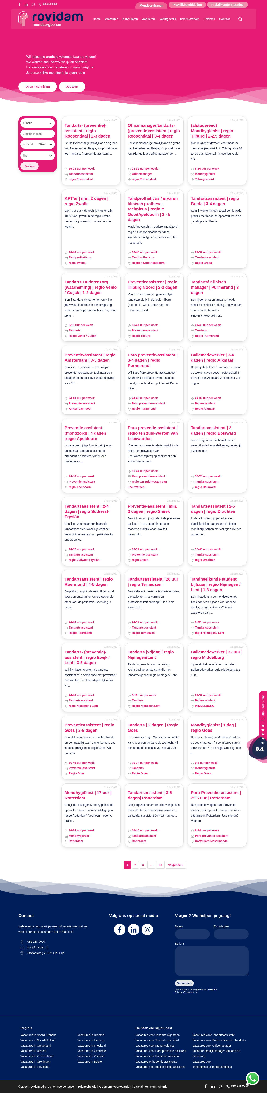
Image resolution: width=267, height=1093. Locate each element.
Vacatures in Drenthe (90, 1035)
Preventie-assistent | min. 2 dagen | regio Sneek (152, 509)
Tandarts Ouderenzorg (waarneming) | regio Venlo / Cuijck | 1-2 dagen (91, 287)
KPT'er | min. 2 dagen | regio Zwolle (86, 201)
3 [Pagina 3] (143, 865)
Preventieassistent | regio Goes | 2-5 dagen (89, 728)
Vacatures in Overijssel (91, 1051)
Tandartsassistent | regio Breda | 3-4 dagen (215, 201)
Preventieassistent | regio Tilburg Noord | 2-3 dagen (152, 285)
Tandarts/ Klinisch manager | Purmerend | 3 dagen (215, 287)
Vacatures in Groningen (35, 1061)
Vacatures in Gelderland (35, 1045)
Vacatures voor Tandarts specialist (157, 1040)
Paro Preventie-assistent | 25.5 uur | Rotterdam (216, 795)
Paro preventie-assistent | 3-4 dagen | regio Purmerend (153, 360)
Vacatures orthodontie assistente (156, 1061)
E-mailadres (231, 932)
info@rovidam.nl (37, 947)
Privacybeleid (87, 1086)
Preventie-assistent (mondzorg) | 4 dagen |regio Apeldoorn (85, 433)
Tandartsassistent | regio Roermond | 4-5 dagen (89, 582)
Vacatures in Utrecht (33, 1051)
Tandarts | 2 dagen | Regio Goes (153, 728)
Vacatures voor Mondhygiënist (155, 1045)
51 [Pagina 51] (160, 865)
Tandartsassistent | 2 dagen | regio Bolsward (213, 430)
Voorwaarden (191, 992)
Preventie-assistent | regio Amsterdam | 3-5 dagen (90, 357)
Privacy (178, 992)
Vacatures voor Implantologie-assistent (160, 1066)
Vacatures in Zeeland (90, 1056)
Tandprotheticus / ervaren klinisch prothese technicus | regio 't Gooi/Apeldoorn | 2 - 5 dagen (153, 209)
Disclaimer (140, 1086)
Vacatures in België (89, 1061)
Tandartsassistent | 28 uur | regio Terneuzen (153, 582)
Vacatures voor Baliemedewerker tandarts (219, 1040)
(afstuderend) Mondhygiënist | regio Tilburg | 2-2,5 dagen (212, 130)
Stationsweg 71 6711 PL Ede (45, 953)
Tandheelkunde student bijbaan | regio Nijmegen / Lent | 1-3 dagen (215, 584)
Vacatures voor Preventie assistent (158, 1056)
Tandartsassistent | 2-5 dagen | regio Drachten (213, 509)
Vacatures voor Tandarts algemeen (158, 1035)
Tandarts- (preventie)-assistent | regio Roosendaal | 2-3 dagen (87, 130)
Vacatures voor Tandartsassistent (214, 1035)
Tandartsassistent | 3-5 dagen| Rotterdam (150, 795)
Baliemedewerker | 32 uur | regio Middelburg (216, 655)
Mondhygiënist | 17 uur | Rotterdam (88, 795)
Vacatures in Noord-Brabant (38, 1035)
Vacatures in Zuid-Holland (36, 1056)
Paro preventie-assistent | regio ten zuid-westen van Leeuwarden (153, 433)
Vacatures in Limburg (90, 1040)
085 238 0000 (36, 941)
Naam (192, 932)
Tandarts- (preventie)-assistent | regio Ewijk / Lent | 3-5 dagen (87, 657)
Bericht (212, 959)
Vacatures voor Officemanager (212, 1045)
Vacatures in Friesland (91, 1045)
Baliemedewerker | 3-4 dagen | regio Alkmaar (212, 357)
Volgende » (175, 865)
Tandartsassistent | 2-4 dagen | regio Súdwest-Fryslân (87, 511)
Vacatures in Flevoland (34, 1066)
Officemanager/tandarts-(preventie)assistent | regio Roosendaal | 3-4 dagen (154, 130)
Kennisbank (158, 1086)
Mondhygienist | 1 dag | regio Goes (213, 728)
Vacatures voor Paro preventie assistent (161, 1051)
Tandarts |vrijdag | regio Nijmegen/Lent (151, 655)
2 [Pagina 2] (135, 865)
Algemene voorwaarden (115, 1086)
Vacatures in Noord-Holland (37, 1040)
